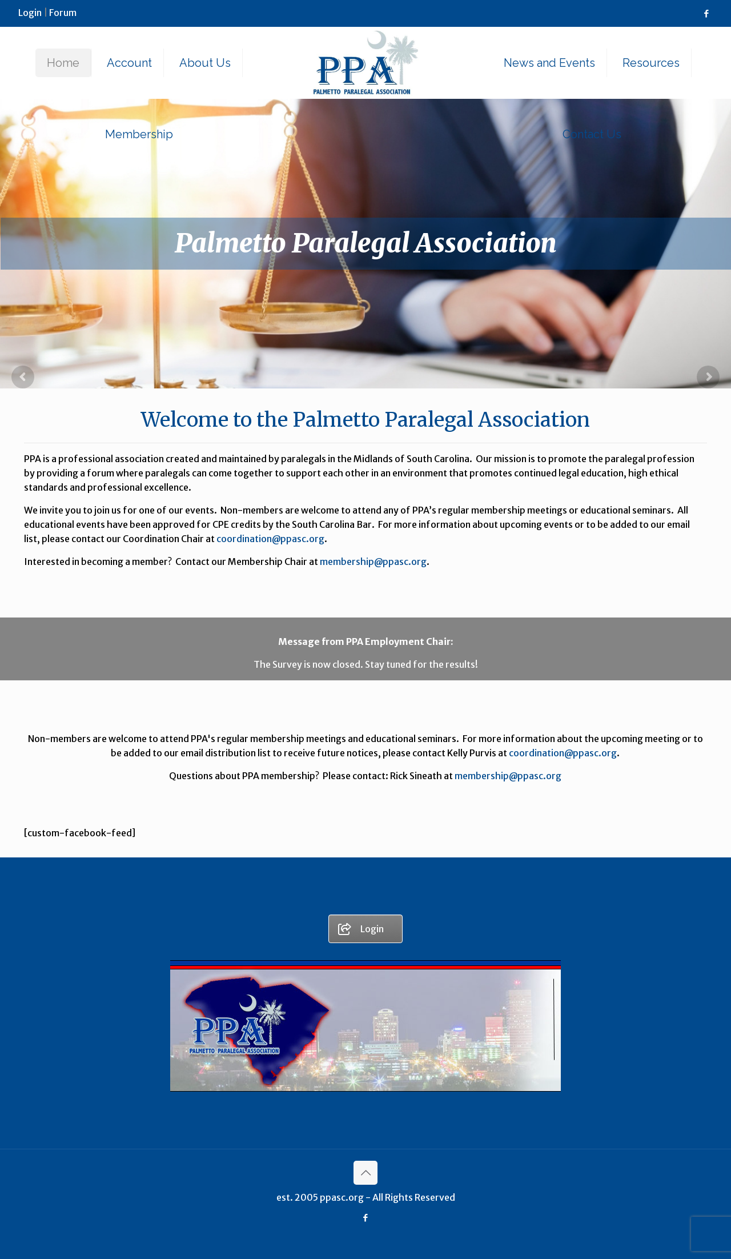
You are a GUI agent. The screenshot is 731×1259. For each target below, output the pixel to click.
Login (30, 12)
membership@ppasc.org (373, 561)
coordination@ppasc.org (270, 538)
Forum (63, 12)
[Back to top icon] (365, 1173)
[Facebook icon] (706, 13)
